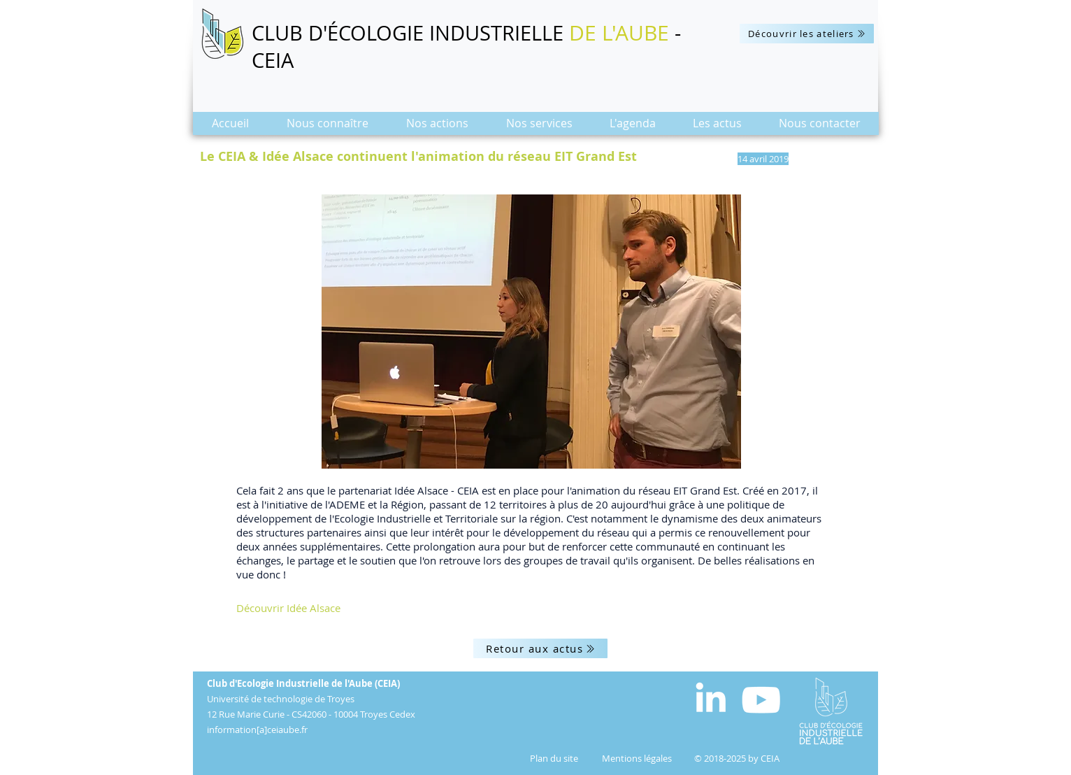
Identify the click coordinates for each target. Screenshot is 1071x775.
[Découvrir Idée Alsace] (338, 608)
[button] (327, 127)
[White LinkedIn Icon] (710, 697)
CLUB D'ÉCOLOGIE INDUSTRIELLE (410, 33)
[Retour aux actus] (540, 648)
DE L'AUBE (619, 33)
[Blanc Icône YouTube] (761, 699)
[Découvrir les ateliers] (807, 33)
